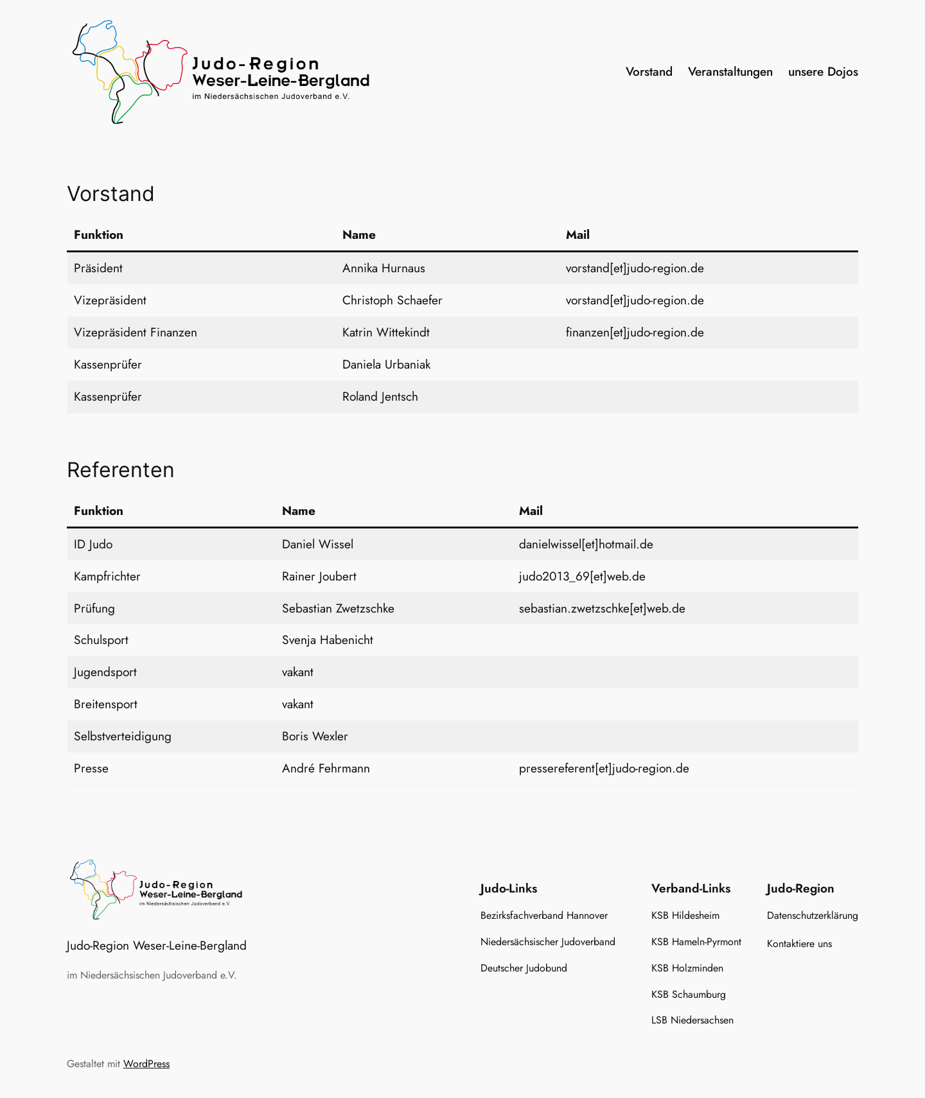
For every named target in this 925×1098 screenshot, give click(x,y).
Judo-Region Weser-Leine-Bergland (157, 945)
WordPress (146, 1063)
